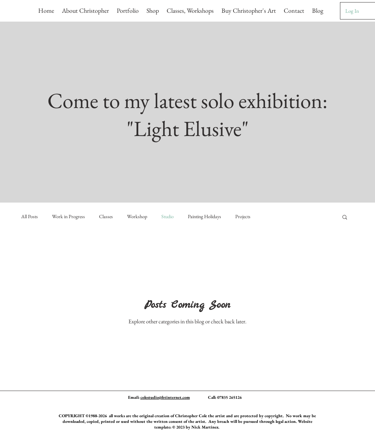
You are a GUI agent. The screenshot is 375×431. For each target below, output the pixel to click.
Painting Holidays (204, 216)
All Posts (29, 216)
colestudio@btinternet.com (165, 397)
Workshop (137, 216)
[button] (128, 7)
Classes (106, 216)
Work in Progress (68, 216)
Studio (167, 216)
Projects (242, 216)
